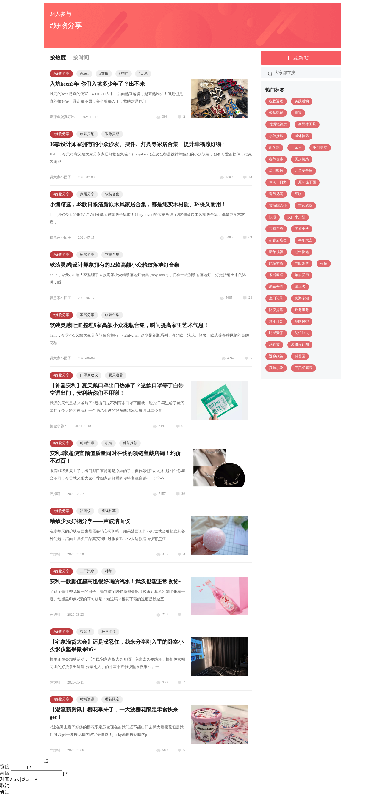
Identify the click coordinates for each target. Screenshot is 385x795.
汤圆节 (274, 344)
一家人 (296, 147)
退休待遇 (302, 136)
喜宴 (298, 113)
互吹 (298, 194)
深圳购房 (276, 171)
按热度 (58, 58)
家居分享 (87, 194)
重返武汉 (305, 205)
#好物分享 (61, 73)
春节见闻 (276, 194)
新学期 (274, 147)
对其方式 (9, 779)
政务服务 (302, 310)
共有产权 (276, 229)
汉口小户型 (296, 217)
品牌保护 (302, 321)
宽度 (5, 766)
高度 (5, 772)
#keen (84, 73)
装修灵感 (112, 134)
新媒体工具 (307, 124)
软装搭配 (87, 134)
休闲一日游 (278, 182)
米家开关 (276, 287)
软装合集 (112, 194)
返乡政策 (276, 356)
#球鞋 (123, 73)
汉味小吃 (276, 368)
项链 (108, 443)
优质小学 (302, 229)
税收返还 (276, 101)
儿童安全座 (303, 171)
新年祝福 (276, 252)
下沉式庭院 (303, 368)
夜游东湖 (302, 298)
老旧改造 (302, 263)
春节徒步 (276, 159)
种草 (108, 571)
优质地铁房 (278, 124)
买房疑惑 (302, 159)
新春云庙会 (278, 240)
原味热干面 (307, 182)
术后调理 (276, 275)
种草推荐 (130, 443)
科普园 (300, 356)
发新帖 (301, 57)
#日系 (143, 73)
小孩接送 (276, 136)
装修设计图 (300, 344)
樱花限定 (112, 699)
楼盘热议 (276, 113)
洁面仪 (85, 511)
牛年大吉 (305, 240)
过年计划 (276, 321)
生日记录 (276, 298)
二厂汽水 (87, 571)
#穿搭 (103, 73)
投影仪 (85, 631)
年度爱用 (302, 275)
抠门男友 (320, 147)
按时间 (81, 58)
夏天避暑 (116, 375)
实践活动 (302, 101)
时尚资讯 (87, 443)
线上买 (300, 287)
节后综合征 (278, 205)
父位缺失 (302, 333)
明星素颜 (276, 333)
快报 (272, 217)
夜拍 (323, 263)
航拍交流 (276, 263)
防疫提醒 (276, 310)
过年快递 (302, 252)
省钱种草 (108, 511)
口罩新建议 (89, 375)
